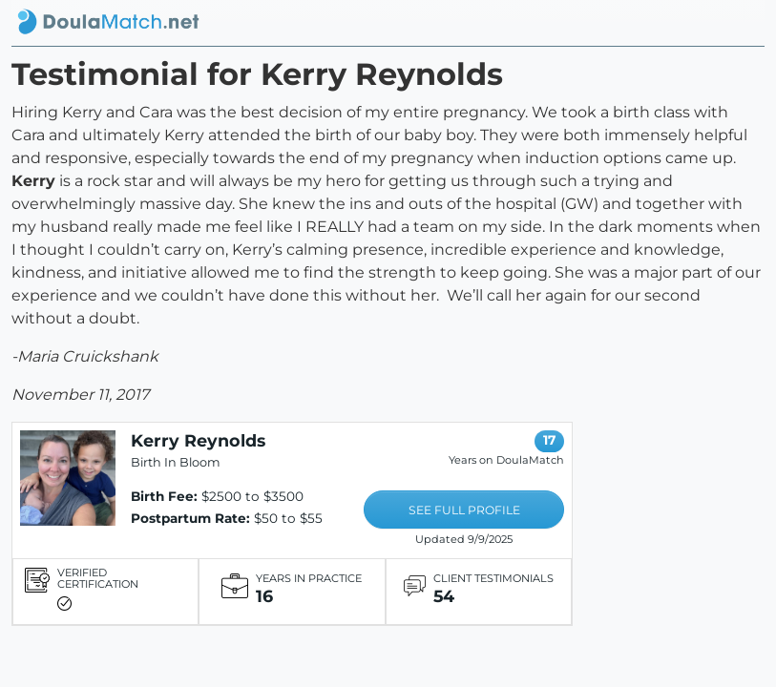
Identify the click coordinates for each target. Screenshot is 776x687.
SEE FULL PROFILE (464, 510)
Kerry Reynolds (198, 440)
